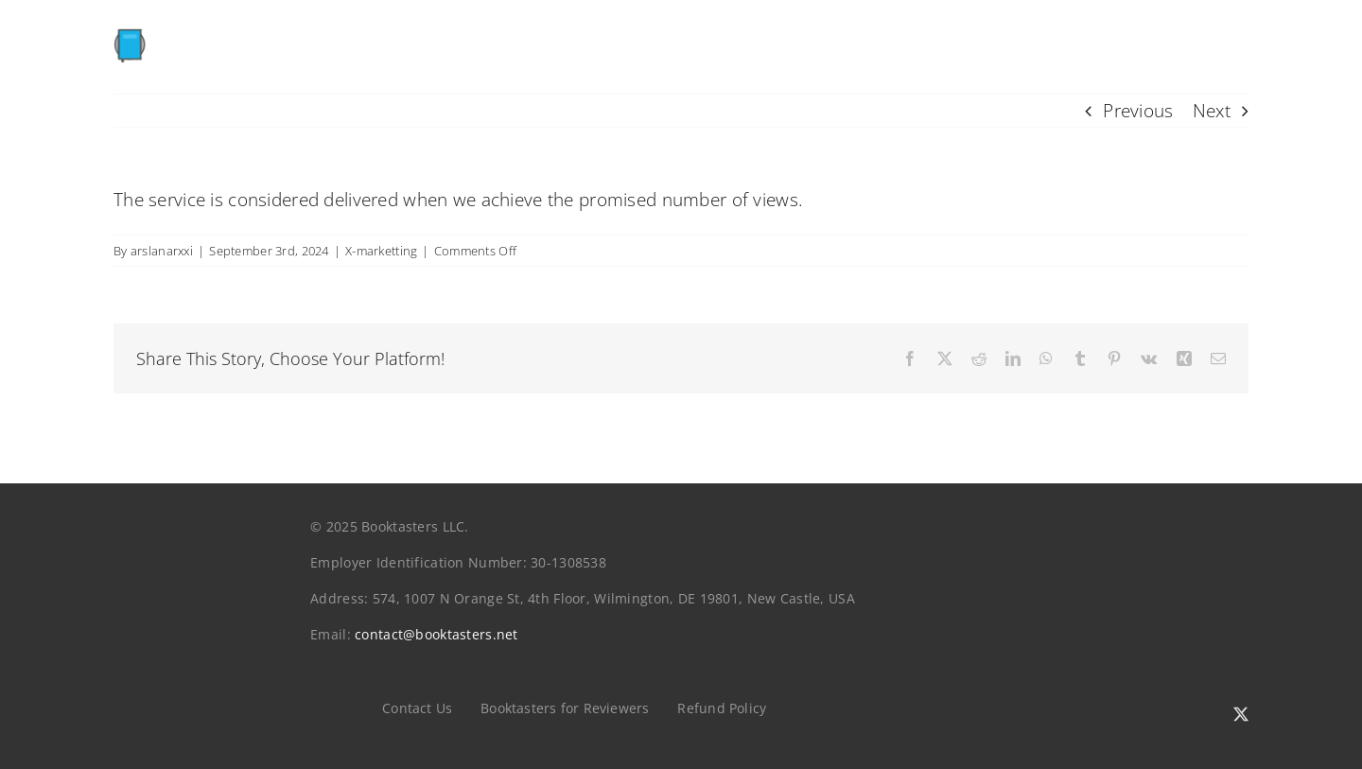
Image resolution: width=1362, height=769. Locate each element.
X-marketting (381, 250)
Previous (1138, 110)
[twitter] (1240, 714)
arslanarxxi (162, 250)
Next (1212, 110)
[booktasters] (238, 36)
